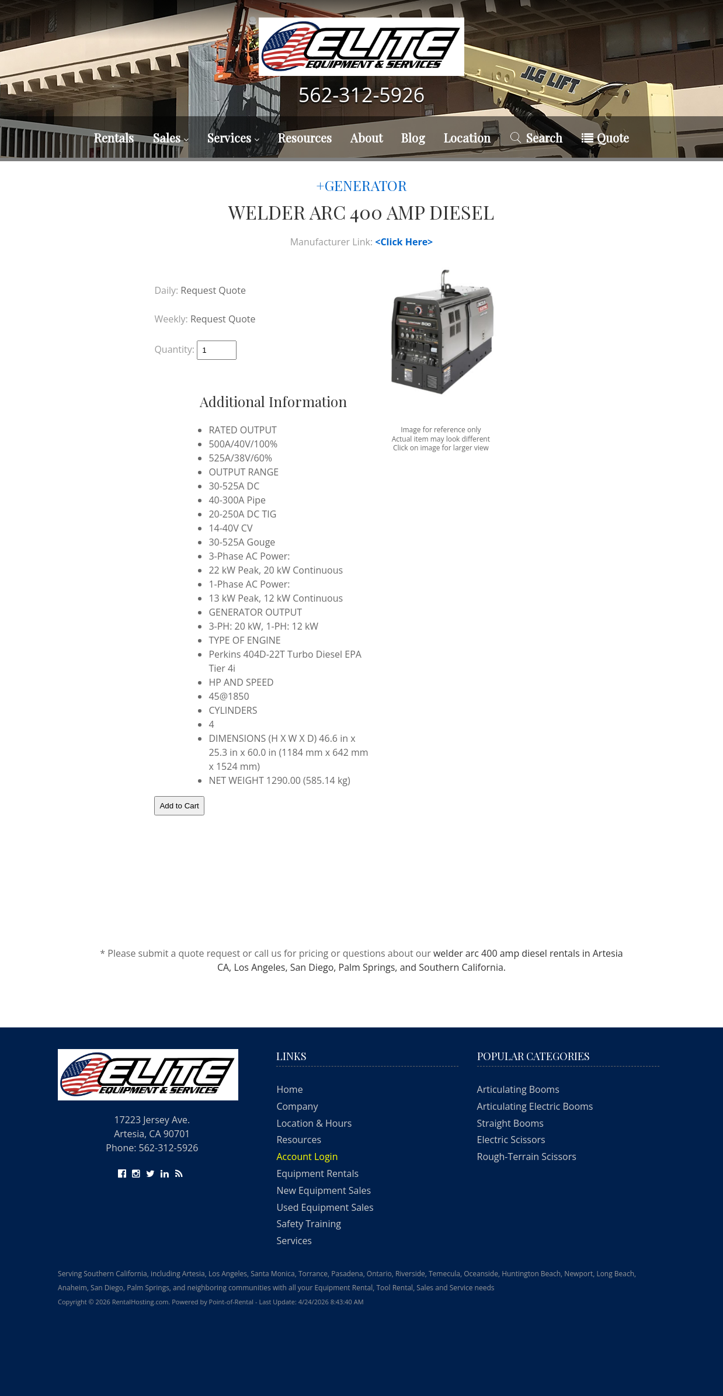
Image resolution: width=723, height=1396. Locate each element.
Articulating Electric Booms (535, 1106)
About (366, 137)
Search (535, 137)
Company (297, 1106)
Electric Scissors (511, 1139)
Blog (413, 137)
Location (467, 137)
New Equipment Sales (323, 1190)
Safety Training (308, 1223)
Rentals (114, 137)
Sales (171, 137)
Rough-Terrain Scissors (526, 1156)
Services (233, 137)
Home (289, 1089)
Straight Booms (510, 1123)
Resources (305, 137)
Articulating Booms (518, 1089)
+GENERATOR (361, 185)
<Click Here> (404, 241)
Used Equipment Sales (324, 1207)
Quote (605, 137)
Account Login (307, 1156)
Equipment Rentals (317, 1173)
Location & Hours (314, 1123)
